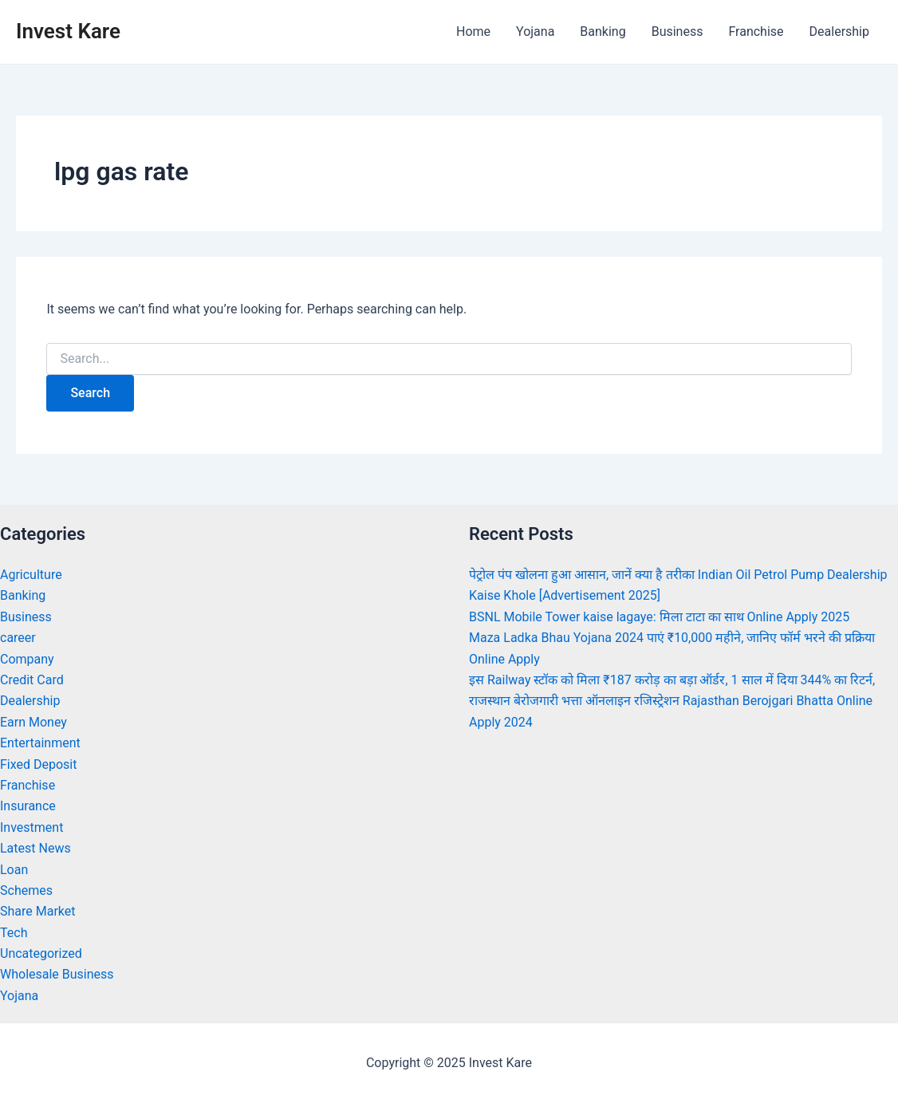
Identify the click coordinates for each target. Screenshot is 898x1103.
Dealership (839, 31)
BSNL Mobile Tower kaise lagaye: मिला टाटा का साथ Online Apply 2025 (659, 616)
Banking (602, 31)
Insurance (28, 805)
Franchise (755, 31)
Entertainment (40, 742)
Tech (13, 932)
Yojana (535, 31)
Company (27, 659)
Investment (31, 827)
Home (473, 31)
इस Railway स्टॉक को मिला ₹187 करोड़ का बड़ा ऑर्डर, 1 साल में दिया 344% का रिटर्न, (672, 679)
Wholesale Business (57, 974)
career (18, 637)
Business (677, 31)
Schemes (26, 890)
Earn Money (33, 722)
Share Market (38, 911)
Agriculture (31, 574)
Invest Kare (68, 31)
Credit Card (32, 679)
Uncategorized (41, 953)
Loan (14, 869)
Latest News (35, 848)
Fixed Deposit (38, 764)
